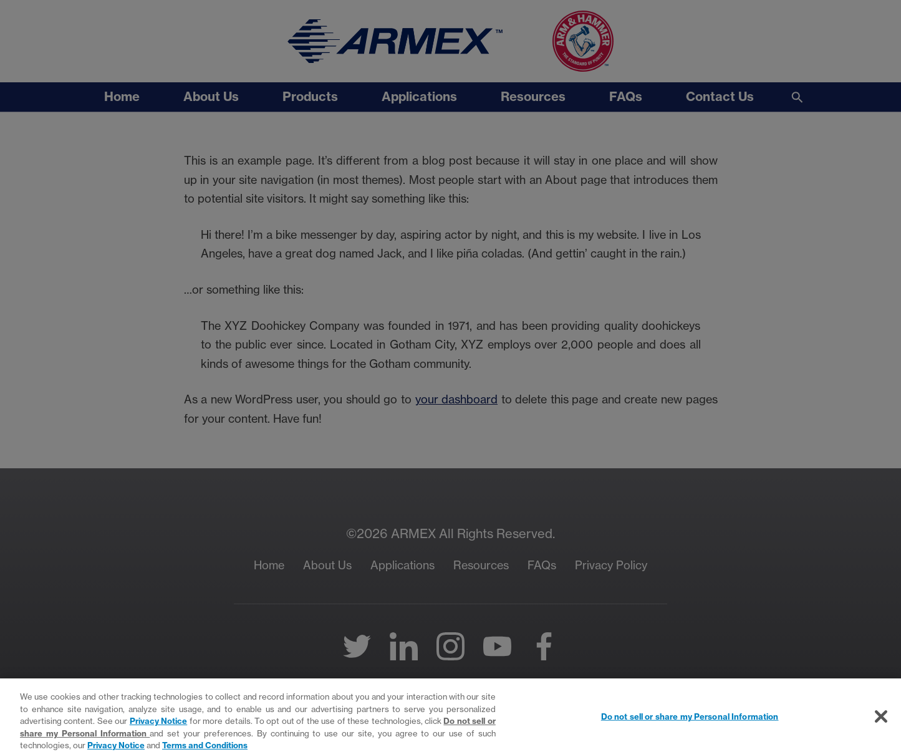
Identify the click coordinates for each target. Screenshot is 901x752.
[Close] (881, 726)
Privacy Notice (158, 730)
